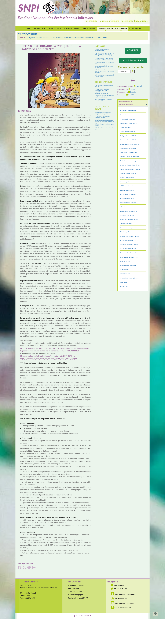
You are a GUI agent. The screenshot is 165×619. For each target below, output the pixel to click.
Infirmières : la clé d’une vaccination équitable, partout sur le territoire (104, 71)
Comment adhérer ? (75, 592)
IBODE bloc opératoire (127, 190)
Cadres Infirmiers (125, 127)
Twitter (132, 89)
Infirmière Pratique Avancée (128, 203)
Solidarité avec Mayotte (101, 93)
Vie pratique (124, 282)
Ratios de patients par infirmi (129, 228)
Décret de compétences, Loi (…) (130, 148)
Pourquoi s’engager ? (75, 595)
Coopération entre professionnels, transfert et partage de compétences (104, 120)
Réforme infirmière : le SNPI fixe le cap (104, 62)
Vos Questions (74, 582)
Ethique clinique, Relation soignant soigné (104, 124)
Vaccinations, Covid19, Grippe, (129, 278)
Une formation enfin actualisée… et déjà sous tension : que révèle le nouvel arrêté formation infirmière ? (104, 55)
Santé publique (124, 270)
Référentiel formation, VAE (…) (129, 240)
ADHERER (132, 50)
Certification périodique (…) (128, 132)
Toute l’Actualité (40, 29)
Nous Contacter (31, 582)
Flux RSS (130, 95)
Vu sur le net (124, 286)
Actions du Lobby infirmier (128, 111)
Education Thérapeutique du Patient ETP (104, 128)
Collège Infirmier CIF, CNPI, (128, 136)
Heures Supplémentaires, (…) (129, 182)
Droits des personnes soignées (129, 161)
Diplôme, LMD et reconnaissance (130, 157)
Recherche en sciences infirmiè (129, 236)
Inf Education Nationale (127, 199)
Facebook (138, 86)
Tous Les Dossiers (105, 29)
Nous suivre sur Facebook (123, 594)
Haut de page (117, 585)
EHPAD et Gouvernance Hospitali (130, 169)
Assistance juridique (71, 29)
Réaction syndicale (126, 232)
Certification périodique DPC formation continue (103, 117)
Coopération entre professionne (130, 144)
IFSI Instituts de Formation (128, 194)
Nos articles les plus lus (133, 60)
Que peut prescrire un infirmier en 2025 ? (104, 86)
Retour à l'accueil (119, 589)
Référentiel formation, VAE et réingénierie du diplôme (103, 113)
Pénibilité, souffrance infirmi (129, 219)
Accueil (28, 29)
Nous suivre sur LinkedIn (122, 603)
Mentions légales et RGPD (77, 598)
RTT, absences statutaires (128, 249)
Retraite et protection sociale (129, 245)
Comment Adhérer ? (89, 29)
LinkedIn (132, 92)
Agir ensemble (120, 29)
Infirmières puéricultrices (128, 207)
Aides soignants (125, 115)
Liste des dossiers (125, 105)
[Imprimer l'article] (33, 568)
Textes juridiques (125, 274)
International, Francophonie (128, 211)
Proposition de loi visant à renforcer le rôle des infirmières (104, 96)
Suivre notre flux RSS (121, 608)
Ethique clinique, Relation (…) (129, 173)
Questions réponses (126, 224)
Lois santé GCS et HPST (127, 215)
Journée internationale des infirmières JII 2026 (102, 50)
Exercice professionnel (127, 178)
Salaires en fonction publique (129, 253)
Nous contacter (135, 29)
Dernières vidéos (55, 29)
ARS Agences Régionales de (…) (130, 123)
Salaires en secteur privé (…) (129, 257)
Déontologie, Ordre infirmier (128, 153)
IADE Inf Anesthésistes (127, 186)
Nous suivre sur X (120, 599)
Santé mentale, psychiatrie (128, 266)
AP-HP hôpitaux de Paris (127, 119)
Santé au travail (125, 261)
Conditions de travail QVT (128, 140)
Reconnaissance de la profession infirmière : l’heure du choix (104, 100)
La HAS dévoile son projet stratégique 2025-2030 (102, 90)
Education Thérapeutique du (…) (130, 165)
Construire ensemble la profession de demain (104, 66)
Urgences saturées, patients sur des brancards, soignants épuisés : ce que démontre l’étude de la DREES (67, 38)
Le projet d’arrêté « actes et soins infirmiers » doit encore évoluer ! (104, 59)
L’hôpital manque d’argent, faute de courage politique (104, 75)
